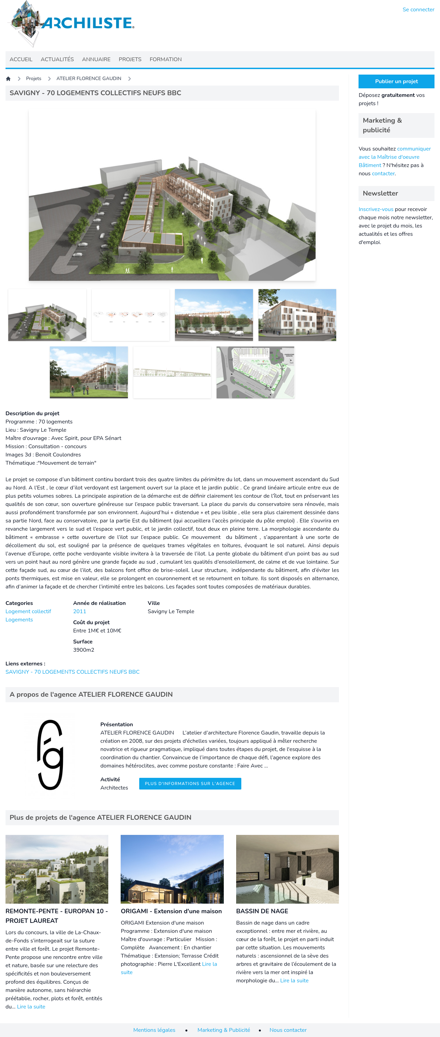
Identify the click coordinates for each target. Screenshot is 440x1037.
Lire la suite (31, 1007)
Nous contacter (288, 1030)
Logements (19, 620)
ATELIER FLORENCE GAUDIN (88, 78)
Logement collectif (28, 611)
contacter (383, 173)
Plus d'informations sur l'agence (190, 783)
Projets (33, 78)
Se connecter (419, 9)
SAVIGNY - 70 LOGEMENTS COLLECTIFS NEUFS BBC (73, 672)
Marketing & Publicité (224, 1030)
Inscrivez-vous (376, 209)
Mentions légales (154, 1030)
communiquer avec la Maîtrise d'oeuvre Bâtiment (395, 157)
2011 (79, 611)
